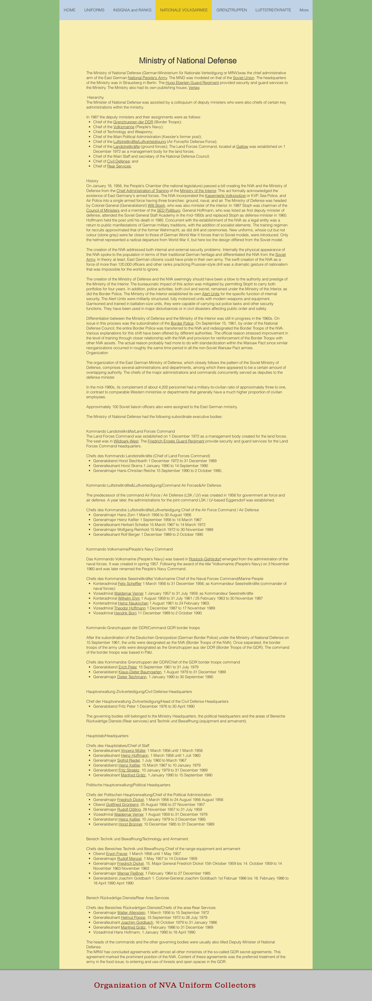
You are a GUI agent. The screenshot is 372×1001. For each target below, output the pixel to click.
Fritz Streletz (129, 770)
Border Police (182, 323)
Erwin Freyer (116, 853)
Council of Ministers (103, 210)
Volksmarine (123, 126)
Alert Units (211, 293)
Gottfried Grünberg (122, 804)
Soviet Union (243, 77)
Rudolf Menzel (129, 858)
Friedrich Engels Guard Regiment (176, 441)
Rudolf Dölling (129, 809)
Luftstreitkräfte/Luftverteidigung (139, 141)
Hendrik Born (125, 612)
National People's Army (147, 77)
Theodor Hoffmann (130, 608)
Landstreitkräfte (126, 146)
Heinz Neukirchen (133, 603)
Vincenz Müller (133, 750)
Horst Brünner (130, 824)
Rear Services (119, 166)
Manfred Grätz (133, 775)
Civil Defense (118, 161)
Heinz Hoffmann (134, 755)
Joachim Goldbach (137, 922)
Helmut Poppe (133, 917)
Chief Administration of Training (143, 190)
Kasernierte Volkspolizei (225, 195)
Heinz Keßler (129, 765)
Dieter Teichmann (131, 676)
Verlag (194, 87)
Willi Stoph (156, 205)
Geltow (242, 146)
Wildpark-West (126, 441)
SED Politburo (168, 210)
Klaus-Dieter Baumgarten (140, 671)
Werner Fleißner (130, 873)
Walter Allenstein (131, 912)
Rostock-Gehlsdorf (205, 558)
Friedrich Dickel (130, 799)
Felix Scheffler (130, 583)
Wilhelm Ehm (129, 598)
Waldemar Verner (129, 593)
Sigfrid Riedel (128, 760)
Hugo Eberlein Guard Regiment (192, 82)
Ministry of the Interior (198, 190)
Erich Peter (128, 666)
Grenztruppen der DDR (133, 121)
